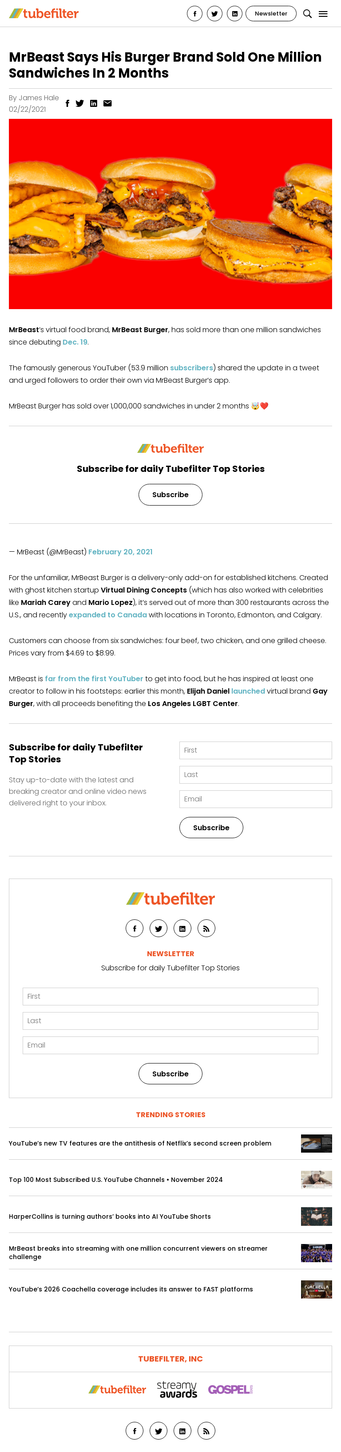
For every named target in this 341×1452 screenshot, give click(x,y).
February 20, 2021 (120, 552)
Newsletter (271, 13)
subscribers (191, 368)
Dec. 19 (75, 342)
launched (248, 691)
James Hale (39, 98)
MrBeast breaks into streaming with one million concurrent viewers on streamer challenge (138, 1252)
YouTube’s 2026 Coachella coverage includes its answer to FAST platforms (131, 1289)
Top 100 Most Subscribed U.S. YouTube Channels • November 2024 (116, 1180)
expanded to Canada (108, 615)
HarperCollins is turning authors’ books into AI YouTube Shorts (110, 1217)
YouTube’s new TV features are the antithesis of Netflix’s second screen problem (140, 1143)
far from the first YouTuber (94, 679)
